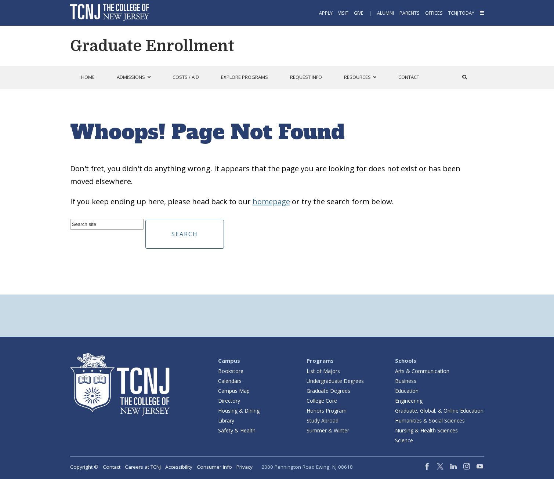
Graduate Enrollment (152, 46)
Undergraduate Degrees (335, 380)
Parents (409, 13)
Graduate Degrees (328, 390)
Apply (326, 13)
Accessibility (178, 467)
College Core (322, 400)
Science (404, 440)
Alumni (385, 13)
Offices (434, 13)
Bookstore (230, 371)
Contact (111, 467)
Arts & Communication (422, 371)
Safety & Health (237, 430)
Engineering (409, 400)
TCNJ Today (461, 13)
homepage (271, 201)
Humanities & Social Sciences (430, 420)
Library (226, 420)
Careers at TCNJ (143, 467)
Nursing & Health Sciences (426, 430)
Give (358, 13)
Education (407, 390)
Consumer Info (214, 467)
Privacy (244, 467)
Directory (229, 400)
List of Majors (323, 371)
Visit (343, 13)
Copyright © (84, 467)
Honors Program (327, 410)
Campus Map (234, 390)
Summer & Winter (328, 430)
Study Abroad (322, 420)
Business (405, 380)
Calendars (230, 380)
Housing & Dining (239, 410)
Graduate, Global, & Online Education (439, 410)
